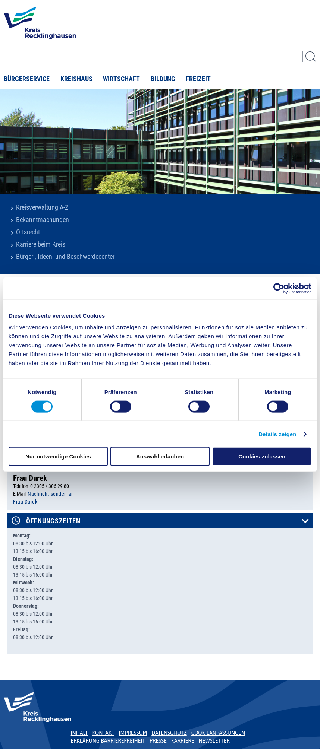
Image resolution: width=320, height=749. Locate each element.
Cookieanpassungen (218, 733)
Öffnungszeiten (53, 521)
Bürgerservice (27, 79)
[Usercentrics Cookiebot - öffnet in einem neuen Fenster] (278, 288)
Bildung (163, 79)
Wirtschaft (121, 79)
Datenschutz (169, 733)
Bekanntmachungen (42, 219)
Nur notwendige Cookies (58, 456)
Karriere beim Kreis (40, 244)
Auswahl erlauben (160, 456)
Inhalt (79, 733)
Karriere (182, 741)
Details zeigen (277, 434)
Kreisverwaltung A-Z (42, 207)
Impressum (133, 733)
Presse (158, 741)
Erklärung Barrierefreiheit (108, 741)
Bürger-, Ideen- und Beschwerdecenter (65, 256)
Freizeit (198, 79)
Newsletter (213, 741)
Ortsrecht (28, 232)
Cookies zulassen (261, 456)
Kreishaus (76, 79)
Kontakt (103, 733)
